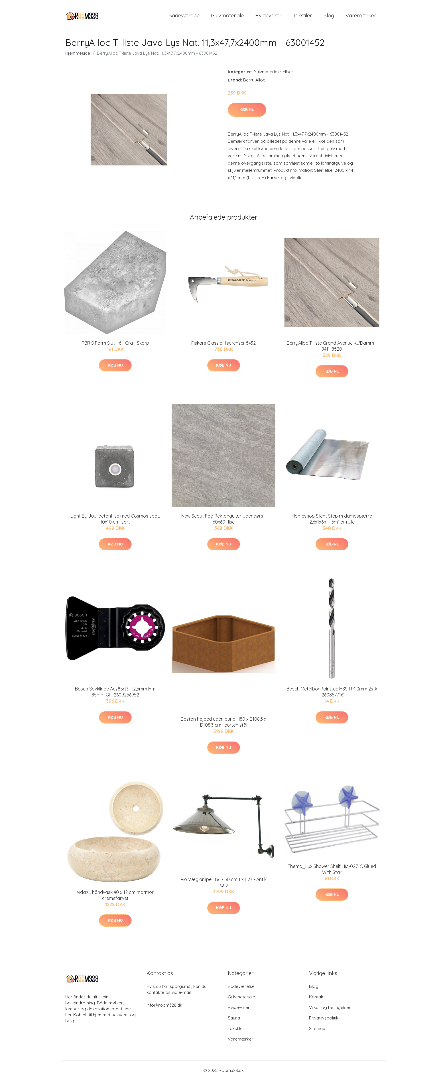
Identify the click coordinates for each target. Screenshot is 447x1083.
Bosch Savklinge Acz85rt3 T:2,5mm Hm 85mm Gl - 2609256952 (115, 695)
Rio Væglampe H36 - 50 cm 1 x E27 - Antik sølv (223, 885)
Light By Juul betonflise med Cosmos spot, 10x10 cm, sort (115, 522)
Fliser (288, 74)
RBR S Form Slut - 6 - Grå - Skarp (115, 346)
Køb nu (247, 112)
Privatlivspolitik (323, 1020)
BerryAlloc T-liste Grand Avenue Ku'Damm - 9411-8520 (332, 349)
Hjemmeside (77, 56)
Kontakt (317, 999)
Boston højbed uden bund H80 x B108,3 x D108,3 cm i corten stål (223, 725)
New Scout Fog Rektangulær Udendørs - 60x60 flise (223, 522)
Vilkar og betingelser (330, 1010)
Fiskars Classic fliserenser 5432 (223, 346)
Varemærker (361, 17)
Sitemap (317, 1031)
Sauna (234, 1020)
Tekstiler (302, 17)
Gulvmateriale (227, 17)
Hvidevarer (268, 17)
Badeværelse (184, 17)
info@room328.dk (164, 1008)
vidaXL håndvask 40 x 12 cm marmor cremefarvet (115, 898)
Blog (328, 17)
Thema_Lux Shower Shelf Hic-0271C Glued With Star (332, 872)
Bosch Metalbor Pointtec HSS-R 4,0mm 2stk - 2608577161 (332, 695)
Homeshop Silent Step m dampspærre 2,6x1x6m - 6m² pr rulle (332, 522)
